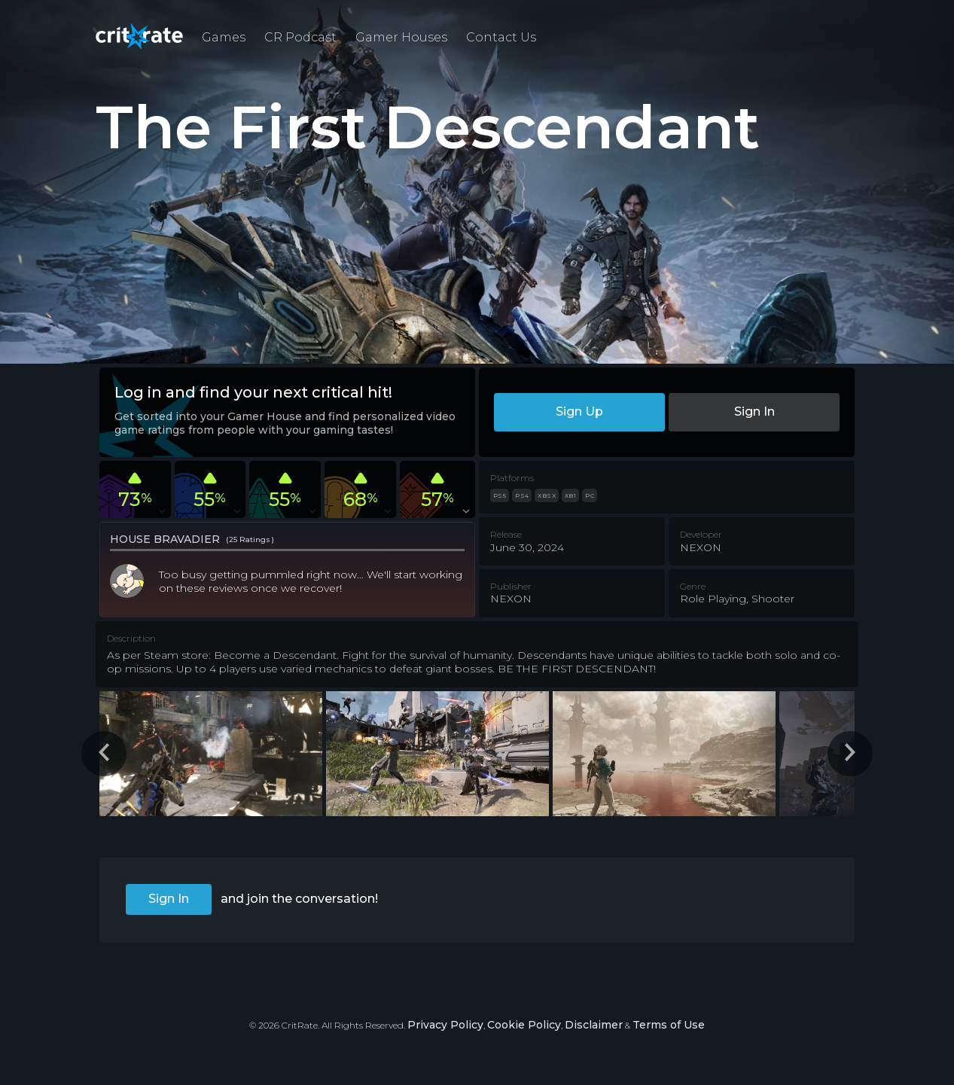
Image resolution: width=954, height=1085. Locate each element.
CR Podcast (300, 37)
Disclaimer (594, 1025)
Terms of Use (668, 1025)
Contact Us (501, 37)
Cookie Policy (524, 1025)
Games (223, 37)
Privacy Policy (445, 1025)
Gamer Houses (401, 37)
